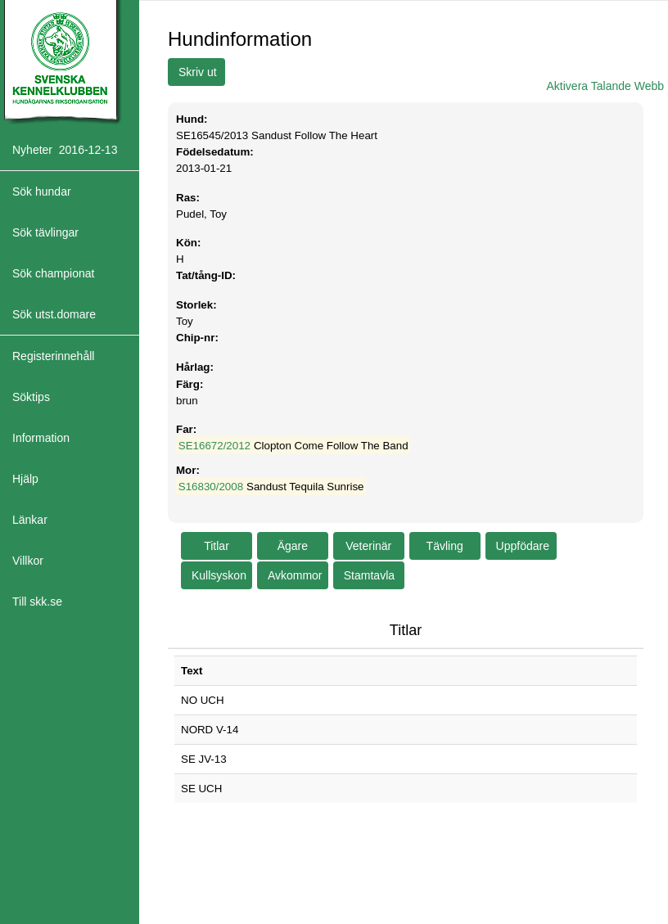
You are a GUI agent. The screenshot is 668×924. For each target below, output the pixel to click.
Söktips (31, 396)
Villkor (27, 560)
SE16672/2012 (214, 445)
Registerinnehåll (53, 356)
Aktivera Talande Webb (605, 85)
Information (41, 437)
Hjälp (25, 478)
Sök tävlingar (45, 232)
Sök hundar (41, 191)
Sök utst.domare (54, 314)
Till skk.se (37, 601)
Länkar (29, 519)
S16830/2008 (210, 486)
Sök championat (53, 273)
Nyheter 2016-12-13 (64, 149)
